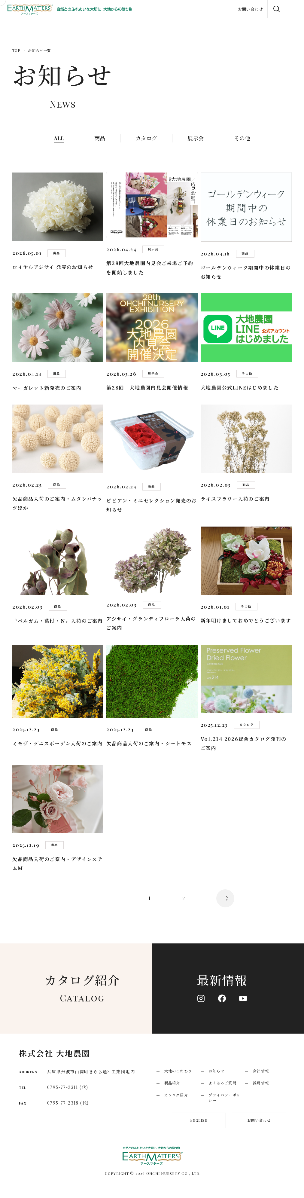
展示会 (195, 138)
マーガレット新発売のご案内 (47, 387)
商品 (99, 138)
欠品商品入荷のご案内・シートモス (149, 743)
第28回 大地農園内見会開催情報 (147, 387)
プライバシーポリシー (224, 1097)
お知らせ (216, 1070)
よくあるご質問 (222, 1082)
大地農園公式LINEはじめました (240, 387)
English (199, 1120)
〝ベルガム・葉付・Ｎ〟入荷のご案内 (57, 620)
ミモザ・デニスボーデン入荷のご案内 (57, 743)
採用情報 (261, 1082)
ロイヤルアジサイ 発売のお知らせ (52, 267)
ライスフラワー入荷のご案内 (235, 498)
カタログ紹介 (176, 1094)
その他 (242, 138)
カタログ (146, 138)
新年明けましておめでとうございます (246, 620)
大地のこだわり (178, 1070)
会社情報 (261, 1070)
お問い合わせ (259, 1120)
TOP (16, 50)
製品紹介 (172, 1082)
